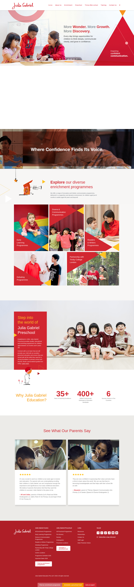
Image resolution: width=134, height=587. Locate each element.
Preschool (78, 5)
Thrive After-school (91, 5)
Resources (119, 5)
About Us (58, 5)
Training (103, 5)
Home (50, 5)
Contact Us (113, 5)
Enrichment (68, 5)
